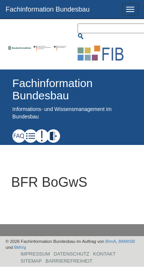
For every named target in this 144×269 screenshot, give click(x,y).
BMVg (20, 247)
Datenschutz (72, 254)
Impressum (35, 254)
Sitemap (31, 261)
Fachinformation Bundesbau (48, 9)
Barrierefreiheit (69, 261)
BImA (111, 241)
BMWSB (127, 241)
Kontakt (104, 254)
